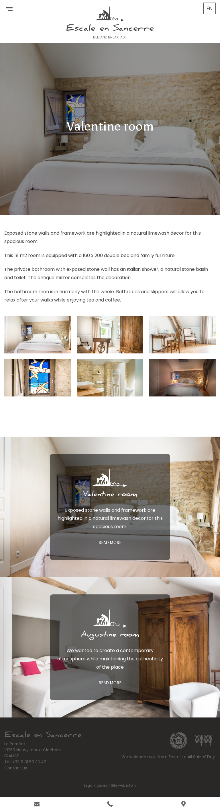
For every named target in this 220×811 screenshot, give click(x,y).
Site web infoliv (123, 785)
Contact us (15, 768)
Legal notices (95, 785)
